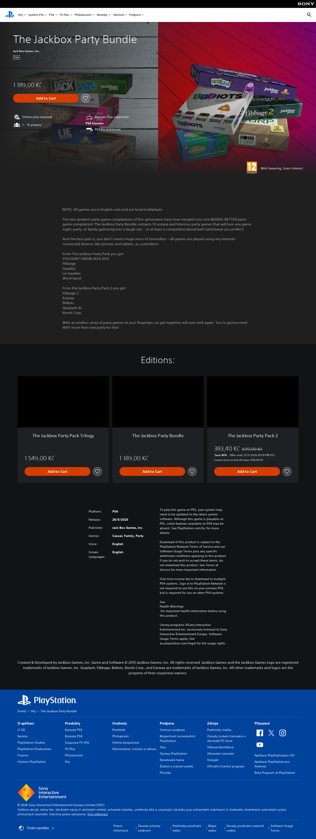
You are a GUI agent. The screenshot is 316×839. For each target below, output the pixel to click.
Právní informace (120, 828)
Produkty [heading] (72, 723)
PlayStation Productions (34, 749)
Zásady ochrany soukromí (149, 828)
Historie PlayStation (32, 762)
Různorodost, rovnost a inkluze (134, 749)
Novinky (102, 15)
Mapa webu (212, 828)
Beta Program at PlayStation (275, 773)
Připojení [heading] (262, 723)
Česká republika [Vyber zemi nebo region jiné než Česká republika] (36, 828)
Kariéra (23, 736)
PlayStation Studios (31, 743)
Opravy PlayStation (173, 754)
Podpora (134, 15)
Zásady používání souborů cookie (245, 828)
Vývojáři (213, 760)
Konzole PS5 (73, 730)
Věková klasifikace (220, 747)
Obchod (118, 15)
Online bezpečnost (125, 743)
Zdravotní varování (220, 754)
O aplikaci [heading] (26, 723)
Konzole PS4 (73, 736)
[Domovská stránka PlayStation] (9, 15)
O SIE (21, 730)
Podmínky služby (219, 730)
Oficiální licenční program (225, 766)
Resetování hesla (172, 760)
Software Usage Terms (282, 828)
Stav (163, 747)
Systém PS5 (36, 15)
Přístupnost (120, 736)
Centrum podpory (172, 730)
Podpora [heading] (167, 723)
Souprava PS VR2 (77, 743)
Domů (22, 711)
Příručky (165, 773)
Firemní (23, 755)
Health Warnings (172, 606)
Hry (20, 15)
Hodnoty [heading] (119, 723)
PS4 (51, 15)
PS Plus (64, 15)
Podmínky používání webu (186, 828)
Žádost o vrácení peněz (176, 766)
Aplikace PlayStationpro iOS (274, 755)
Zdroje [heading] (212, 723)
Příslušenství (83, 15)
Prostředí (118, 730)
